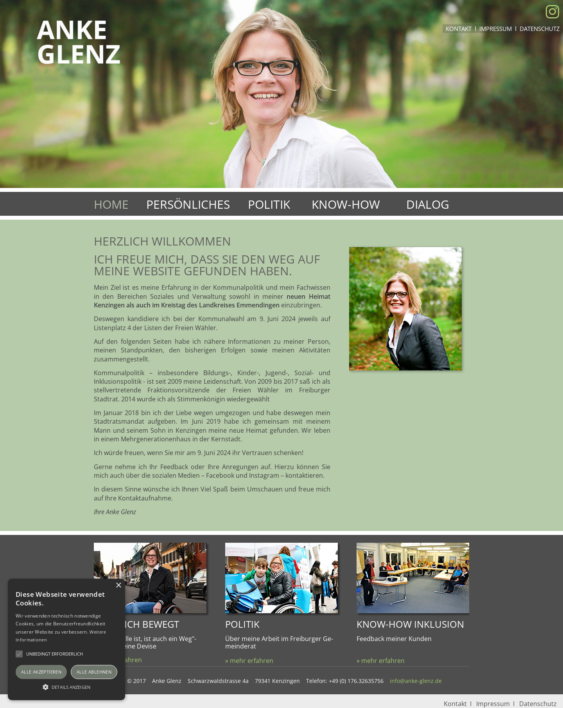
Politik (269, 204)
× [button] (118, 586)
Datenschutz (540, 29)
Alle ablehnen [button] (94, 672)
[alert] (66, 639)
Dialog (427, 204)
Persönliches (188, 204)
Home (111, 204)
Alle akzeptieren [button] (41, 672)
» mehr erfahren (249, 660)
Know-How (346, 204)
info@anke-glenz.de (416, 681)
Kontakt (459, 29)
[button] (66, 686)
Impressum (495, 29)
